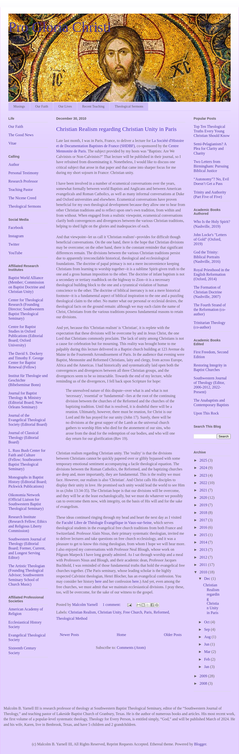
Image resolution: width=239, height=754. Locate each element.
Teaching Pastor (20, 190)
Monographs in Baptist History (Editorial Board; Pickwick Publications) (27, 481)
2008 (204, 683)
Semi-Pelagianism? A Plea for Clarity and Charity (210, 148)
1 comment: (112, 605)
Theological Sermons (129, 106)
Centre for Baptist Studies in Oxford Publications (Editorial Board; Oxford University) (25, 336)
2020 (204, 497)
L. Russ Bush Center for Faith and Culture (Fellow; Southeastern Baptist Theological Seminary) (26, 459)
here (98, 581)
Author (13, 164)
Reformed (161, 612)
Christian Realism (82, 612)
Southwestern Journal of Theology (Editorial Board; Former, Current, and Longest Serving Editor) (27, 548)
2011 (204, 565)
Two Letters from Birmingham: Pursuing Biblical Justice (211, 166)
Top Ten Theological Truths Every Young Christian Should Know (212, 131)
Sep (207, 629)
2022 (204, 483)
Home (121, 635)
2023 (204, 475)
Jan (207, 667)
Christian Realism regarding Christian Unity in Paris (116, 129)
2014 (204, 542)
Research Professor (23, 181)
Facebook (15, 228)
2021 (204, 490)
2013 (204, 550)
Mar (208, 652)
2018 (204, 513)
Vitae (12, 143)
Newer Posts (69, 635)
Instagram (16, 236)
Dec (207, 578)
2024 (204, 468)
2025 (204, 460)
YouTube (15, 253)
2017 (204, 520)
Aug (208, 637)
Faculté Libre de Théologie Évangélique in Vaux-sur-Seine (107, 523)
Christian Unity (109, 612)
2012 (204, 557)
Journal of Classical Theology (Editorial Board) (23, 437)
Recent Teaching (93, 106)
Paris (148, 612)
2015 (204, 535)
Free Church (132, 612)
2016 (204, 527)
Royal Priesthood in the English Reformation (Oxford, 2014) (212, 274)
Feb (207, 659)
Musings (19, 106)
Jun (207, 644)
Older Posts (173, 635)
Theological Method (71, 618)
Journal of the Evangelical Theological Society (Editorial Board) (27, 419)
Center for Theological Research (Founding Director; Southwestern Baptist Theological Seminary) (26, 309)
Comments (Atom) (131, 648)
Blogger (200, 744)
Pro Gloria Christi (59, 27)
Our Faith (41, 106)
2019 (204, 505)
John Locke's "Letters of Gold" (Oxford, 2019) (210, 239)
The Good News (20, 135)
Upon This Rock (206, 413)
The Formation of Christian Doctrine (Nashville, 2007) (208, 291)
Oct (207, 622)
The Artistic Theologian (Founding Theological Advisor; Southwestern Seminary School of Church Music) (26, 575)
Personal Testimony (23, 173)
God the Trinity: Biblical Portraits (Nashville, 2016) (207, 256)
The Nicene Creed (22, 198)
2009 (204, 676)
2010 (204, 572)
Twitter (13, 244)
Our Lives (65, 106)
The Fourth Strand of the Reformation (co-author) (210, 309)
